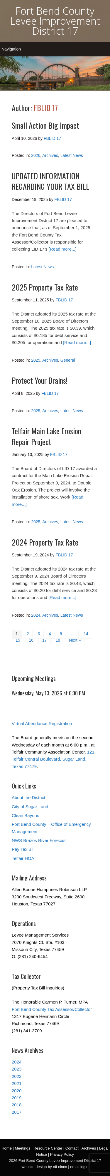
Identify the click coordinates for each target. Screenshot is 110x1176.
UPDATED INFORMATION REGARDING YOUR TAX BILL (50, 181)
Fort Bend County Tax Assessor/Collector (52, 1009)
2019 (16, 1097)
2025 (35, 360)
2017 (16, 1112)
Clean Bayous (25, 815)
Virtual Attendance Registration (42, 723)
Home (6, 1148)
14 (86, 633)
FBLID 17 (46, 107)
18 (57, 640)
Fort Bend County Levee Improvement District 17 (55, 21)
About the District (28, 797)
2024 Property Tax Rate (45, 542)
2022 (16, 1076)
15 (18, 640)
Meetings (23, 1148)
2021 (16, 1083)
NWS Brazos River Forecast (39, 840)
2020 (16, 1090)
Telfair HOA (23, 858)
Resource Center (47, 1148)
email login (79, 1167)
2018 (16, 1104)
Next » (75, 640)
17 (44, 640)
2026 (35, 155)
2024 (35, 615)
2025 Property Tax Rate (45, 287)
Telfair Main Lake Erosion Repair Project (46, 436)
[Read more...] (63, 248)
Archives (50, 155)
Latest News (71, 155)
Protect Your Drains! (39, 380)
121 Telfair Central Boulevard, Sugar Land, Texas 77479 (53, 759)
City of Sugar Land (30, 806)
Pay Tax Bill (23, 849)
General (67, 360)
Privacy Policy (62, 1154)
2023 (16, 1068)
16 (31, 640)
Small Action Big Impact (45, 125)
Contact (72, 1148)
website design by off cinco (44, 1167)
